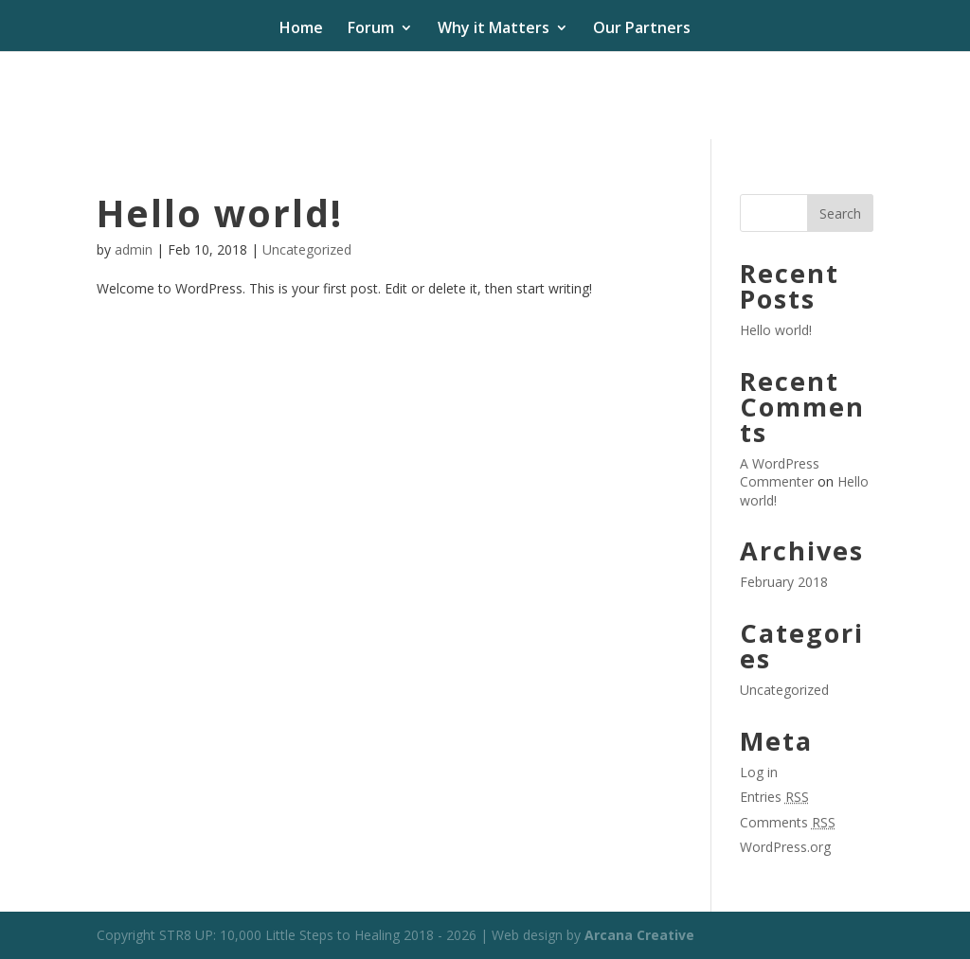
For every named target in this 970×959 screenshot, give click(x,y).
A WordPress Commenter (779, 472)
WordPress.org (785, 847)
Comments (787, 822)
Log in (759, 772)
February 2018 (784, 582)
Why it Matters (493, 29)
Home (301, 29)
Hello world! (220, 212)
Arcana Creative (639, 935)
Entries (774, 797)
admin (134, 249)
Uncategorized (306, 249)
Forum (371, 29)
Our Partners (642, 29)
